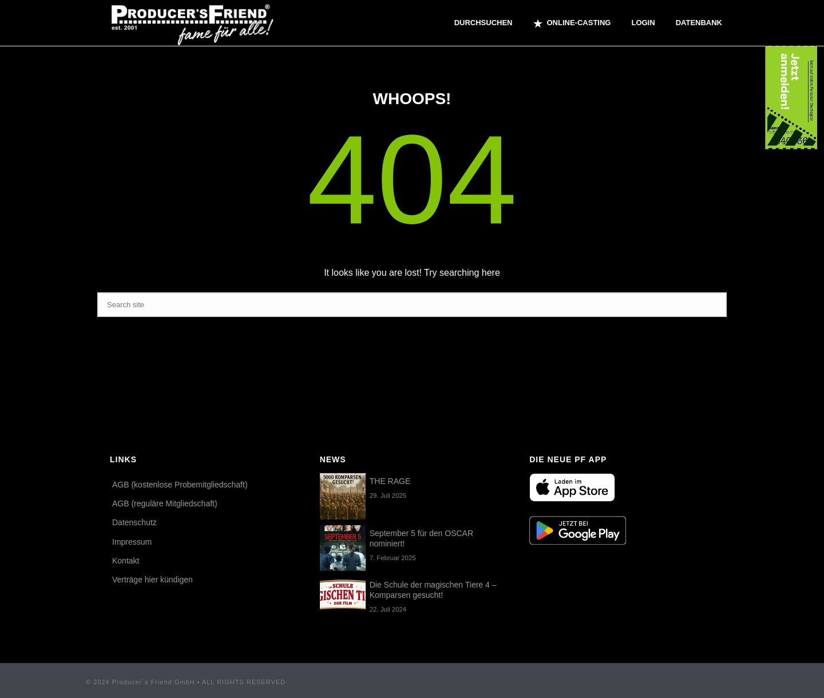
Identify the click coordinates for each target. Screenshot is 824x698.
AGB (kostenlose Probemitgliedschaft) (180, 484)
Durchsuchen (483, 22)
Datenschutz (134, 522)
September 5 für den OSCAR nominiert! (421, 538)
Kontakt (125, 560)
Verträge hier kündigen (152, 579)
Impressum (132, 541)
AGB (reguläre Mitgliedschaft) (164, 503)
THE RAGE (390, 481)
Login (643, 22)
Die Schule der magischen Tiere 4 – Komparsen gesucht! (433, 590)
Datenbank (699, 22)
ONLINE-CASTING (572, 23)
